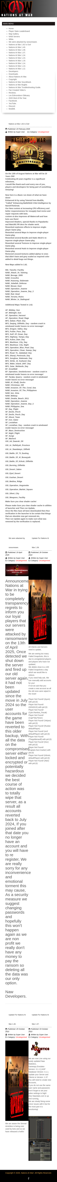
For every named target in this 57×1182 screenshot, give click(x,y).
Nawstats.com (38, 1096)
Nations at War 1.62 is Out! (19, 124)
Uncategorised (43, 132)
